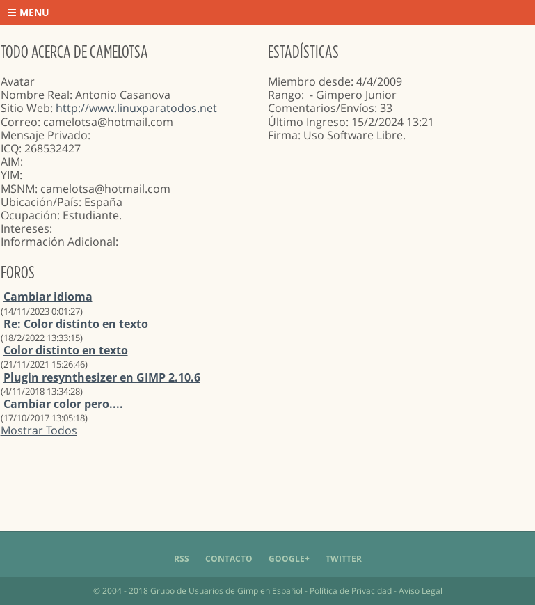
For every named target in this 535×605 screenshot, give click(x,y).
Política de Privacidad (351, 591)
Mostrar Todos (39, 430)
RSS (181, 559)
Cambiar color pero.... (63, 403)
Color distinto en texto (65, 350)
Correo (19, 121)
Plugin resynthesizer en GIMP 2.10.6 (101, 377)
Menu (28, 12)
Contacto (229, 559)
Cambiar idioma (48, 296)
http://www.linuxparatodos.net (136, 108)
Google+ (289, 559)
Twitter (344, 559)
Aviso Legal (420, 591)
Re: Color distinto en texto (75, 323)
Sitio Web (25, 108)
